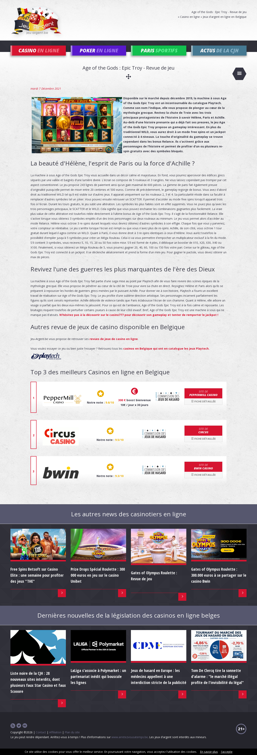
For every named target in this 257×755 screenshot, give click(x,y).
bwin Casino (203, 472)
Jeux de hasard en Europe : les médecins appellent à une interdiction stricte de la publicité (158, 682)
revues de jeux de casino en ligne (114, 345)
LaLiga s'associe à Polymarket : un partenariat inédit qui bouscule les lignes (98, 682)
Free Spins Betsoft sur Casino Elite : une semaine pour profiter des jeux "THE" (37, 581)
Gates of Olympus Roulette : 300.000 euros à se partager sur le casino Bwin (218, 581)
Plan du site (72, 738)
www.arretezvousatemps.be (129, 743)
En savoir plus (209, 752)
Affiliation (55, 738)
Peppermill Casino (203, 399)
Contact (41, 738)
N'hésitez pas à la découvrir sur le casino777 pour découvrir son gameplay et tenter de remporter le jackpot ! (138, 321)
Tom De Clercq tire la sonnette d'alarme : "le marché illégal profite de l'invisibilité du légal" (217, 682)
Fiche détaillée (203, 407)
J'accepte (227, 752)
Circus (203, 436)
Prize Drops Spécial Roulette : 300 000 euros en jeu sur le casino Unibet (98, 581)
